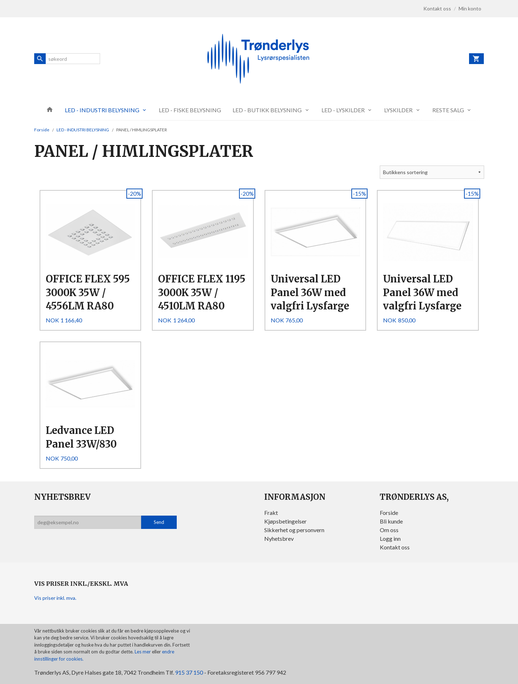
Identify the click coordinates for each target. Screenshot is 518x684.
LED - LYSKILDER (343, 110)
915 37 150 (189, 672)
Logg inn (390, 538)
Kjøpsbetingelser (285, 521)
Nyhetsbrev (279, 538)
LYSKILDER (398, 110)
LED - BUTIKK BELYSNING (267, 110)
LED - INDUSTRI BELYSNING (102, 110)
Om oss (389, 529)
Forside (41, 129)
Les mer (143, 651)
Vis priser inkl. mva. (55, 598)
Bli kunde (391, 521)
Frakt (271, 512)
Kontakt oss (395, 547)
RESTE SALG (448, 110)
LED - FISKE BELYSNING (190, 110)
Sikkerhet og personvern (294, 529)
